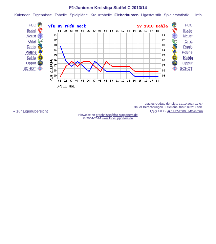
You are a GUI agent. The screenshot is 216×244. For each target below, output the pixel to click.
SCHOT (29, 68)
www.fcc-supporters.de (117, 118)
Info (198, 15)
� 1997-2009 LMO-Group (185, 111)
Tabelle (61, 15)
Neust (31, 36)
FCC (32, 25)
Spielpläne (79, 15)
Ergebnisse (42, 15)
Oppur (31, 63)
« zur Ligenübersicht (30, 111)
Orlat (32, 41)
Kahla (31, 58)
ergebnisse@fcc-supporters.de (116, 115)
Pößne (187, 52)
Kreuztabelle (101, 15)
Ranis (31, 47)
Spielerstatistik (176, 15)
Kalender (21, 15)
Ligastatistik (151, 15)
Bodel (31, 30)
